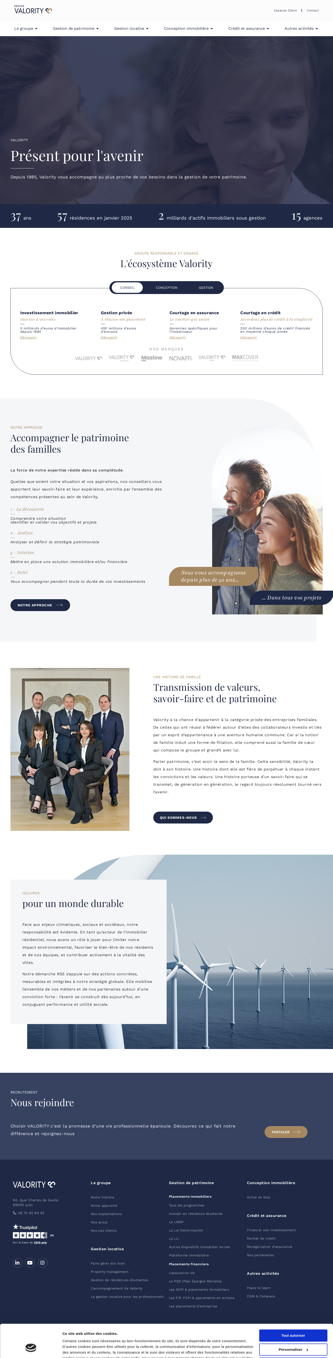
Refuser (293, 1335)
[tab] (127, 287)
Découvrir (28, 337)
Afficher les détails (78, 1349)
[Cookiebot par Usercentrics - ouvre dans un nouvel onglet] (31, 1348)
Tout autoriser (293, 1307)
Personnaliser (293, 1321)
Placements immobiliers (190, 1196)
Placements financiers (189, 1264)
